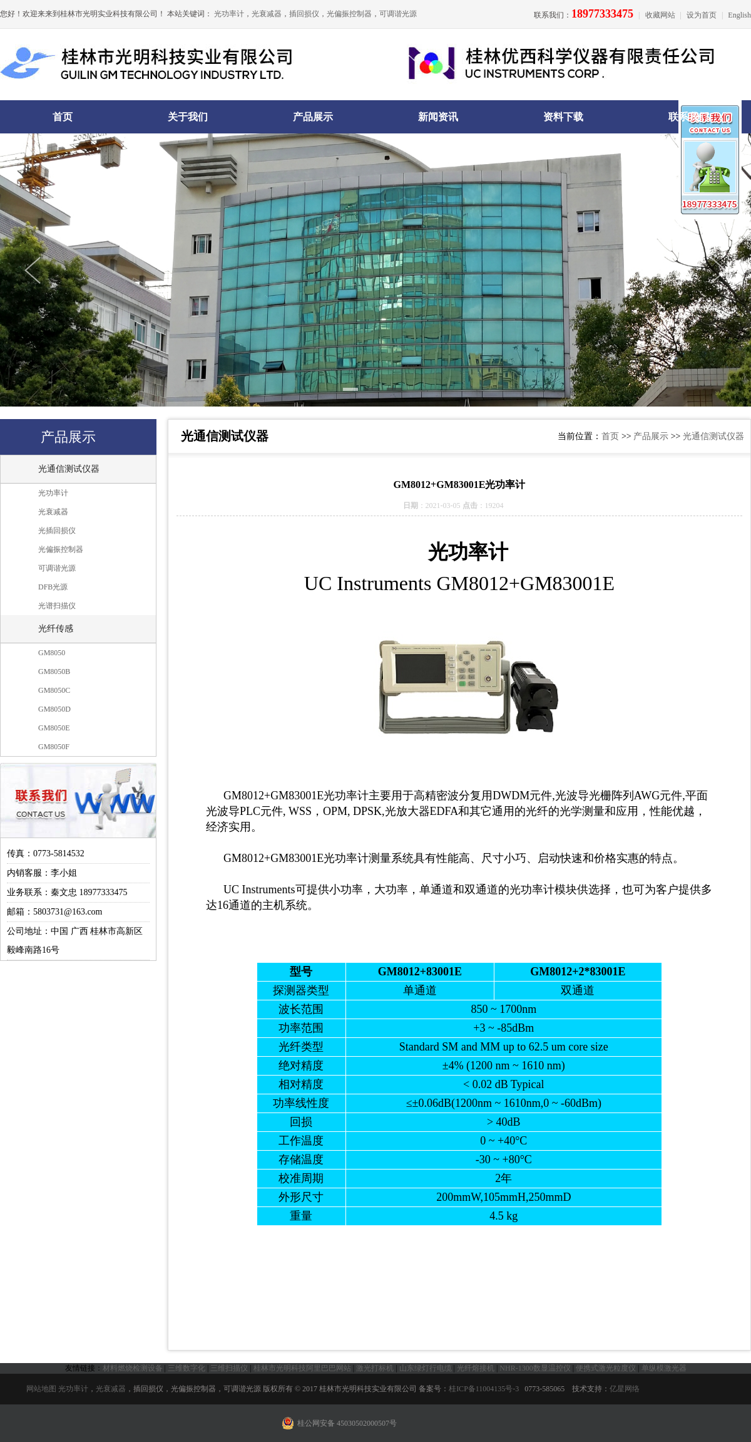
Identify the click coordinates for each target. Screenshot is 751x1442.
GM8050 (51, 652)
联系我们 (688, 117)
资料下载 (563, 117)
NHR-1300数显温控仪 (534, 1368)
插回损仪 (304, 13)
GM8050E (54, 728)
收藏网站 (660, 15)
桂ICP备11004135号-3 (484, 1388)
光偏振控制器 (349, 13)
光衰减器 (267, 13)
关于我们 (188, 117)
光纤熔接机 (475, 1368)
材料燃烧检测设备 (133, 1368)
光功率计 (229, 13)
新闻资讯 (438, 117)
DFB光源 (53, 587)
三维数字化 (186, 1368)
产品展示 (313, 117)
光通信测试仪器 (69, 469)
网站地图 (41, 1388)
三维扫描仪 (229, 1368)
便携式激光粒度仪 (606, 1368)
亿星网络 (625, 1388)
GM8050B (54, 671)
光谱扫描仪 (57, 605)
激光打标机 (375, 1368)
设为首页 (702, 15)
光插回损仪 (57, 530)
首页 (63, 117)
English (739, 15)
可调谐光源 (398, 13)
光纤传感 (55, 628)
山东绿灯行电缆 (425, 1368)
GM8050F (53, 746)
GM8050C (54, 690)
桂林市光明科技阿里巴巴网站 (302, 1368)
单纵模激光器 (664, 1368)
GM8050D (54, 709)
